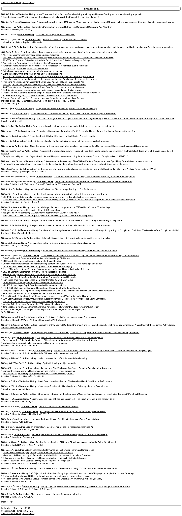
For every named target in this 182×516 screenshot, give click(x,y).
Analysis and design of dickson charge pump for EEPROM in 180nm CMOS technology (70, 207)
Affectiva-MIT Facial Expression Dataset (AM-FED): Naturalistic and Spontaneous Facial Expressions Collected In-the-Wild (58, 57)
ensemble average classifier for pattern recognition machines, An (63, 427)
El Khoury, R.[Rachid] (10, 406)
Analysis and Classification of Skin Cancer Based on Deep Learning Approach (76, 368)
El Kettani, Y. (6, 189)
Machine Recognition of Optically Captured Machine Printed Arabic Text (63, 243)
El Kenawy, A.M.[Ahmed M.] (14, 161)
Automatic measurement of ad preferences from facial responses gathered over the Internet (45, 65)
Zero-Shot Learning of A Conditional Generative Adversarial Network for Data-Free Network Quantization (51, 307)
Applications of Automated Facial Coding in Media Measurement (32, 63)
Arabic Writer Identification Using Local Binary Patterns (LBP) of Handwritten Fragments (94, 176)
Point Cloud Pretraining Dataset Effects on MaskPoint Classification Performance (75, 381)
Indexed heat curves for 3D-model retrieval (58, 406)
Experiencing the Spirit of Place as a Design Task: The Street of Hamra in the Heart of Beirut (73, 399)
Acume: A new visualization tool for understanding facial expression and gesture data (78, 52)
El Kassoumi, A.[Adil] (10, 131)
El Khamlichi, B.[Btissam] (12, 250)
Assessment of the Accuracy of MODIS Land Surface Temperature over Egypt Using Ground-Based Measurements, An (99, 161)
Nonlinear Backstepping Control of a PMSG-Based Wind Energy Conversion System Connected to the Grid (87, 131)
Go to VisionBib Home (11, 2)
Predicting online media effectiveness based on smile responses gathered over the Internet (44, 84)
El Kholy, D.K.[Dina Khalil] (12, 363)
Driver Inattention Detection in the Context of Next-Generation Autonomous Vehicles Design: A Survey (50, 340)
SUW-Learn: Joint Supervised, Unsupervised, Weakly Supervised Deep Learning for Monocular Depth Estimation (54, 298)
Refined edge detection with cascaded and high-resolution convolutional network (80, 250)
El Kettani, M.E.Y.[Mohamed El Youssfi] (18, 181)
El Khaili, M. (6, 220)
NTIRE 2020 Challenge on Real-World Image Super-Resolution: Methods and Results (41, 288)
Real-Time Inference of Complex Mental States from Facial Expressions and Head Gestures (44, 87)
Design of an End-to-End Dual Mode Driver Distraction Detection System (70, 337)
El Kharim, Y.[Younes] (10, 325)
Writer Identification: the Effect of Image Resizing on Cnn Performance (63, 189)
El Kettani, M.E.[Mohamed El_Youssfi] (18, 176)
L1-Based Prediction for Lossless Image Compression (72, 317)
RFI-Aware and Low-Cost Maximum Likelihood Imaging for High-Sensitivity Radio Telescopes (45, 458)
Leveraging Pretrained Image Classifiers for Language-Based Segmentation (65, 419)
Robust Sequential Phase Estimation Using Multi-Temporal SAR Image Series (38, 460)
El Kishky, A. (6, 419)
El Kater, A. (6, 136)
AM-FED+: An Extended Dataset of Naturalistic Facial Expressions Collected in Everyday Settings (46, 60)
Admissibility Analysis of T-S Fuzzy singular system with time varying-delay (76, 238)
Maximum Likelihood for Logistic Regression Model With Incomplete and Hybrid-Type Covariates (47, 455)
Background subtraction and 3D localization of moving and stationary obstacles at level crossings (47, 476)
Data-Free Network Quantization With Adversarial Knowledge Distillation (36, 258)
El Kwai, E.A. (6, 494)
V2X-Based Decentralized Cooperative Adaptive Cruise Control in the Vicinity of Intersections (73, 113)
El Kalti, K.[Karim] (9, 108)
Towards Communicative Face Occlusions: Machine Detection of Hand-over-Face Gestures (44, 98)
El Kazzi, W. (6, 146)
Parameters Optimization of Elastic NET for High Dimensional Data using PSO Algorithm (72, 27)
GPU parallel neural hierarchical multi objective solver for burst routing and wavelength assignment (76, 220)
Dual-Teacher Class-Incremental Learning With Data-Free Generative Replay (37, 266)
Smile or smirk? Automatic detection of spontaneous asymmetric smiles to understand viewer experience (51, 92)
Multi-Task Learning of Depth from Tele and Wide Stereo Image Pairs (34, 285)
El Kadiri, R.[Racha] (10, 14)
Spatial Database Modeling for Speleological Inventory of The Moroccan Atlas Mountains (68, 141)
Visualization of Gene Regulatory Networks (22, 42)
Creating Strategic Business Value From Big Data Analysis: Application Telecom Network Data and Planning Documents (85, 332)
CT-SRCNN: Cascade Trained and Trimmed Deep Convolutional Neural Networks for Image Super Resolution (90, 255)
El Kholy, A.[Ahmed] (10, 358)
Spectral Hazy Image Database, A (18, 389)
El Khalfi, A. (6, 225)
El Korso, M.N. (7, 450)
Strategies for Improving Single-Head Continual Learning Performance (35, 343)
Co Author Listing (27, 14)
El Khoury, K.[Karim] (10, 394)
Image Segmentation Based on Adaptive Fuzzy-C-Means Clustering (66, 108)
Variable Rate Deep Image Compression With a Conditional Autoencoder (36, 304)
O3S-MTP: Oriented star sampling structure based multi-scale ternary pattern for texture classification (49, 197)
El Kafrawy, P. (7, 27)
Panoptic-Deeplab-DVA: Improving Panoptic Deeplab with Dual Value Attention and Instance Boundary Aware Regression (58, 290)
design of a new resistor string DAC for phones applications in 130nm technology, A (41, 212)
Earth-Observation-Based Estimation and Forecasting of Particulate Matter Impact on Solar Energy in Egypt (103, 350)
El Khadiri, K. (7, 207)
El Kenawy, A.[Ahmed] (11, 151)
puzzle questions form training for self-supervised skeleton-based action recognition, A (74, 126)
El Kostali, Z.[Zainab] (10, 468)
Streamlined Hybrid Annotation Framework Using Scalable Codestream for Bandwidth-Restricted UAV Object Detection (92, 394)
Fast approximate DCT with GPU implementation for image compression (73, 411)
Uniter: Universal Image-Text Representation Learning (62, 358)
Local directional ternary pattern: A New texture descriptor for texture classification (69, 194)
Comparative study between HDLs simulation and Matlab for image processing (39, 371)
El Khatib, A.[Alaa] (9, 337)
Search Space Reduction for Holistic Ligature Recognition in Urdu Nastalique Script (69, 434)
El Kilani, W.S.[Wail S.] (11, 411)
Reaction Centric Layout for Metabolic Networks (65, 39)
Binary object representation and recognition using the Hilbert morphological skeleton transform (85, 486)
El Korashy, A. (7, 434)
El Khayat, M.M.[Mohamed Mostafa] (18, 350)
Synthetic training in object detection (60, 363)
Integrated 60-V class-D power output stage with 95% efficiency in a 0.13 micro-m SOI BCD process (48, 215)
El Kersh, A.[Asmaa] (10, 169)
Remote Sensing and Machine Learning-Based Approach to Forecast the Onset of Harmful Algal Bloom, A (51, 17)
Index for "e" (7, 501)
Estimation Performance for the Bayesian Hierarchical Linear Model (64, 450)
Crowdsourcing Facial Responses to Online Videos (25, 68)
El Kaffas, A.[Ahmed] (10, 22)
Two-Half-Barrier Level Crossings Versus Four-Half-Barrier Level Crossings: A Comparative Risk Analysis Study (52, 478)
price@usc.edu (12, 510)
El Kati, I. (5, 141)
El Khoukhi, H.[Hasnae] (11, 368)
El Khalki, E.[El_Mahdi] (11, 230)
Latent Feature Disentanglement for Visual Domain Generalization (33, 282)
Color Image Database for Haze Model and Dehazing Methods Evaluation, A (73, 386)
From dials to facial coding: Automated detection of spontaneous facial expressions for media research (50, 79)
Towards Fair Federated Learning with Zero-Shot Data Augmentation (34, 301)
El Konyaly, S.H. (8, 427)
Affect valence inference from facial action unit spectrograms (31, 55)
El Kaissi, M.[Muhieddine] (12, 39)
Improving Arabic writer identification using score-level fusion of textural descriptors (93, 181)
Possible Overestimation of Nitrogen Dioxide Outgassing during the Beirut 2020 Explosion (77, 442)
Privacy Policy (28, 2)
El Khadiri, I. (6, 194)
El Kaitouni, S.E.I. (8, 47)
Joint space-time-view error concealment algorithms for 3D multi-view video (38, 280)
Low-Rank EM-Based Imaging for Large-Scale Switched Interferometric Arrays (38, 452)
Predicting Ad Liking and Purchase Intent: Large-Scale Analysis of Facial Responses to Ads (43, 82)
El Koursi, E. (6, 473)
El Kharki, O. (6, 332)
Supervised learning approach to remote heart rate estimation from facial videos (40, 95)
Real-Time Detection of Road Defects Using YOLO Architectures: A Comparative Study (78, 468)
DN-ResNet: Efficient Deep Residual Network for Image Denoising (33, 261)
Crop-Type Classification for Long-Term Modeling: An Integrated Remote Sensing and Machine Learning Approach (89, 14)
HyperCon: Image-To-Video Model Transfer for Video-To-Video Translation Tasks (39, 274)
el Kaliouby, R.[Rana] (10, 52)
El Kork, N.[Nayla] (9, 442)
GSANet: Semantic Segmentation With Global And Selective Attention (35, 271)
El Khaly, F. (6, 243)
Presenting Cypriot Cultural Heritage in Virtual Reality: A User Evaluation (63, 136)
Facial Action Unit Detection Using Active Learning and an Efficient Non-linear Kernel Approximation (48, 76)
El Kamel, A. (6, 113)
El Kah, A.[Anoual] (9, 34)
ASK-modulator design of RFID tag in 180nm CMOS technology (31, 210)
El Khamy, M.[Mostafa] (11, 255)
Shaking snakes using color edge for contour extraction (56, 494)
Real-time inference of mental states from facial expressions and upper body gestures (42, 90)
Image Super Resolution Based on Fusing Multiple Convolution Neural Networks (39, 277)
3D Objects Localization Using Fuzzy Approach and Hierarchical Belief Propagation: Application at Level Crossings (82, 473)
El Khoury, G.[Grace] (10, 381)
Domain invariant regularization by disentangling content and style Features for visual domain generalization (52, 263)
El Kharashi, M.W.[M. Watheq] (15, 317)
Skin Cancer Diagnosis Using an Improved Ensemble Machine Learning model (38, 373)
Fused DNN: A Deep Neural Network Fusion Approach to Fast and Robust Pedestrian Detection (46, 269)
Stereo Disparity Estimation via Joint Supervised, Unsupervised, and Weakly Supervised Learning (47, 296)
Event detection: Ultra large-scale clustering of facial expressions (32, 73)
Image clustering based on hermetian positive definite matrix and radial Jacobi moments (70, 225)
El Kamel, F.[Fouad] (10, 118)
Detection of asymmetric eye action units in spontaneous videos (32, 71)
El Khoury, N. (7, 399)
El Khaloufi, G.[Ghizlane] (12, 238)
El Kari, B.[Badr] (8, 126)
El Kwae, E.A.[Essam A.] (12, 486)
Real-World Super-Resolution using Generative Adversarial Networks (34, 293)
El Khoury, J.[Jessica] (10, 386)
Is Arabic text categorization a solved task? (55, 34)
